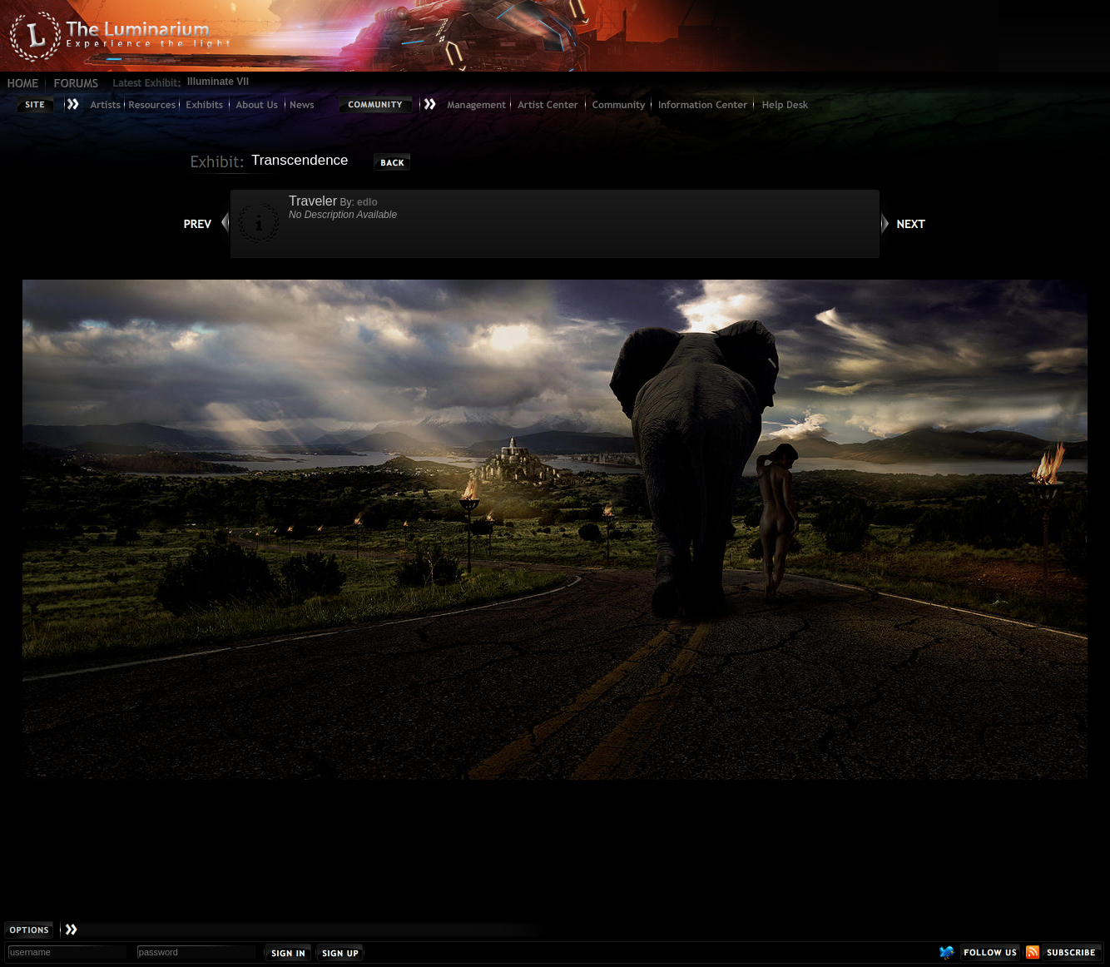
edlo (367, 202)
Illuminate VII (218, 81)
